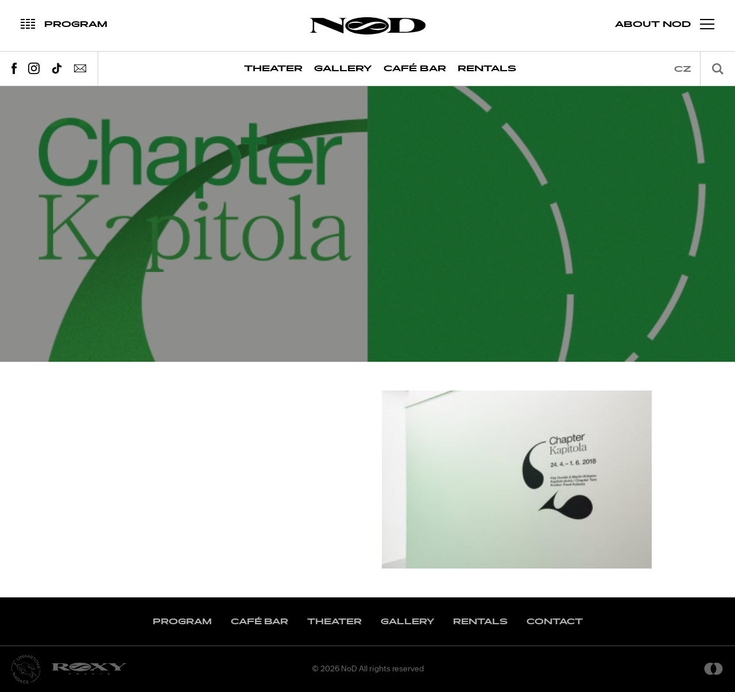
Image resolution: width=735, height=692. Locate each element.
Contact (555, 622)
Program (182, 622)
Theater (273, 68)
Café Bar (415, 68)
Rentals (487, 68)
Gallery (343, 68)
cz (682, 69)
